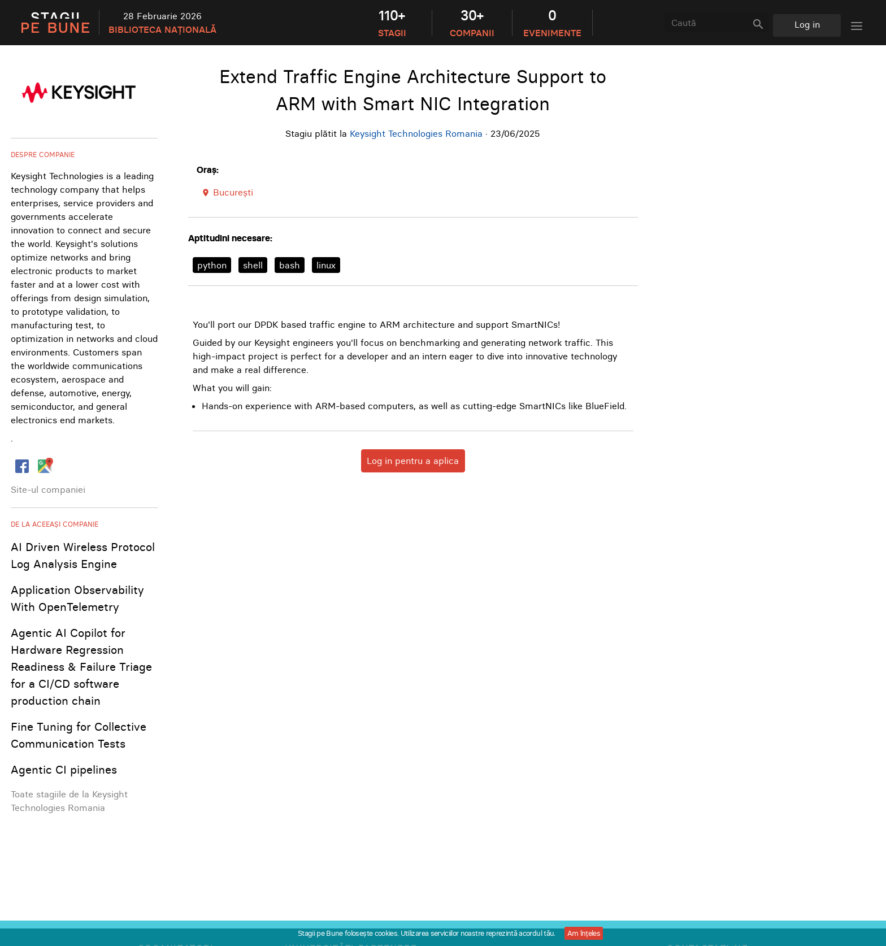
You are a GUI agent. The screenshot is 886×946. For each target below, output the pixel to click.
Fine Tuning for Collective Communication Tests (78, 734)
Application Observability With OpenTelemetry (77, 598)
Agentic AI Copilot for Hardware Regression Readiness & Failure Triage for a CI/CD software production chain (81, 667)
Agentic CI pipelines (64, 769)
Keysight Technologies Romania (416, 133)
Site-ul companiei (48, 489)
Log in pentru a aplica (413, 460)
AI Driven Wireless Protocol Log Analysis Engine (83, 555)
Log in (807, 24)
